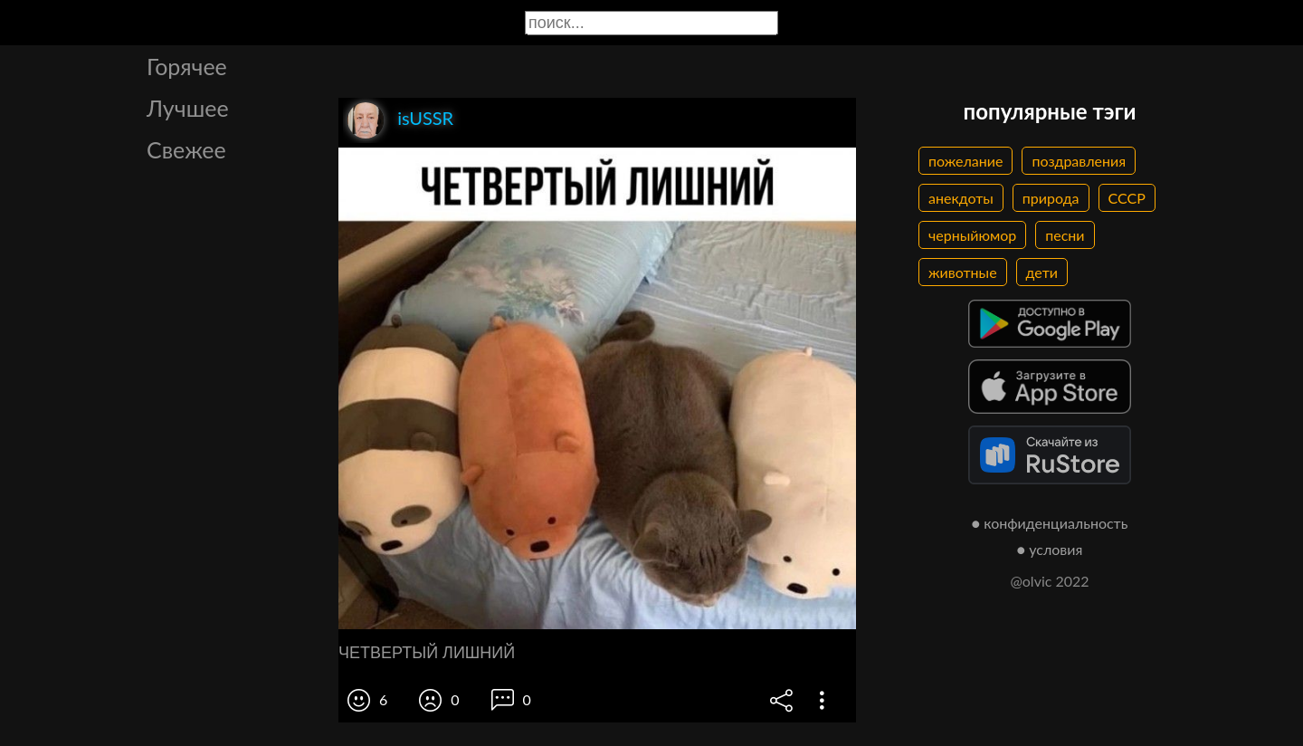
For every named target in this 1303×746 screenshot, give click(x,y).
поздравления (1079, 160)
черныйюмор (972, 235)
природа (1050, 197)
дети (1042, 272)
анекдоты (961, 197)
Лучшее (188, 107)
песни (1064, 235)
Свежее (186, 149)
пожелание (965, 160)
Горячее (187, 66)
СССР (1127, 197)
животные (962, 272)
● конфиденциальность (1050, 522)
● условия (1050, 549)
